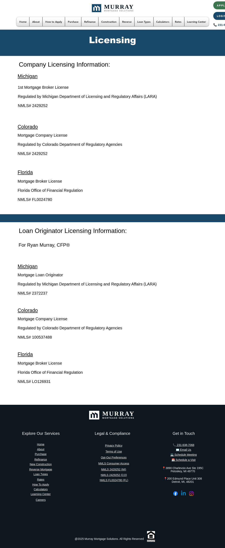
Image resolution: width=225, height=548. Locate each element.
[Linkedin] (183, 493)
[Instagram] (191, 493)
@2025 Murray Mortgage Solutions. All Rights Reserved (109, 538)
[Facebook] (175, 493)
